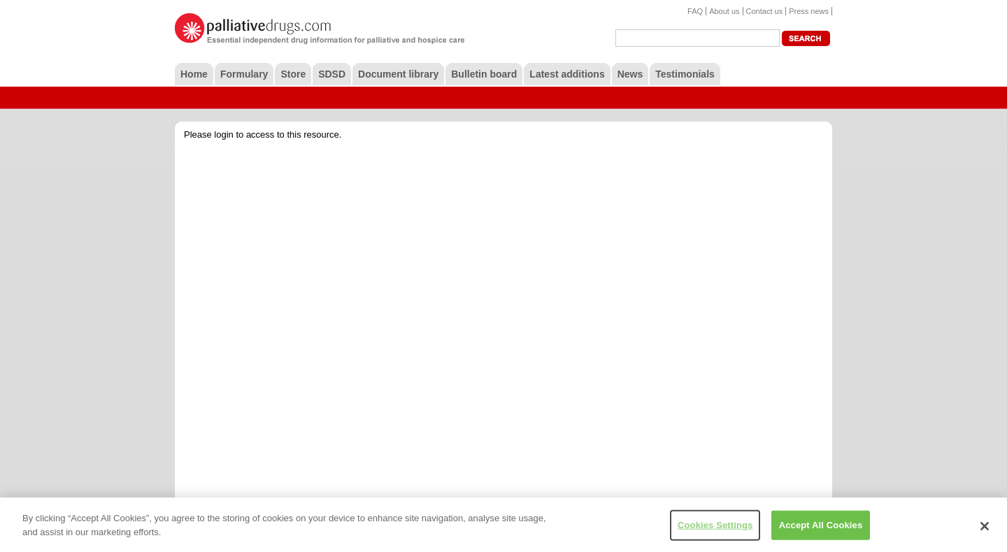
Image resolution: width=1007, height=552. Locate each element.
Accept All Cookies (821, 528)
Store (293, 74)
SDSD (331, 74)
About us (724, 11)
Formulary (244, 74)
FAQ (695, 11)
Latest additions (566, 74)
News (630, 74)
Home (194, 74)
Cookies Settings (715, 528)
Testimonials (685, 74)
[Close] (984, 529)
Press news (809, 11)
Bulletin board (484, 74)
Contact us (764, 11)
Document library (398, 74)
